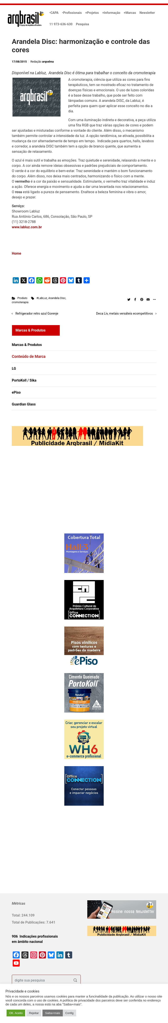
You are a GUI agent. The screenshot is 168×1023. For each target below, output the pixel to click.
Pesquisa (82, 24)
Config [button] (69, 1013)
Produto (22, 298)
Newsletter (147, 13)
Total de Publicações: (29, 922)
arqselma (48, 61)
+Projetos (92, 13)
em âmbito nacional (27, 942)
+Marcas (130, 13)
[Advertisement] (39, 494)
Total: (16, 915)
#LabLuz (41, 298)
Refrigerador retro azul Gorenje (37, 313)
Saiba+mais (52, 1013)
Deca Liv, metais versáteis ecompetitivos (124, 313)
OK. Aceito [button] (16, 1013)
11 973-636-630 (61, 24)
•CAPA (54, 13)
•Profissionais (72, 13)
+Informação (111, 13)
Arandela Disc (57, 298)
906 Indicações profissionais (35, 936)
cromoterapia (20, 302)
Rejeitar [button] (34, 1013)
